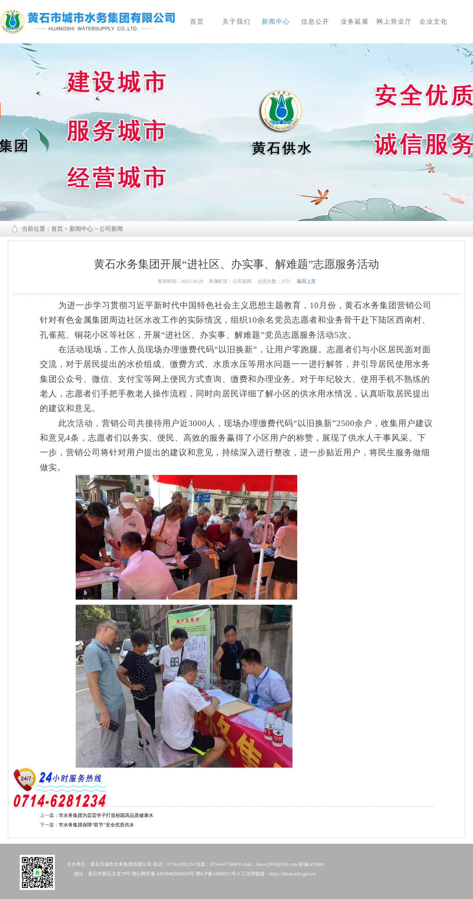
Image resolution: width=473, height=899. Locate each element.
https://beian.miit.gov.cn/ (293, 874)
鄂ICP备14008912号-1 (218, 874)
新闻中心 (81, 229)
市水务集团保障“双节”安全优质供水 (96, 825)
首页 (57, 229)
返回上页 (306, 281)
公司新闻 (111, 229)
